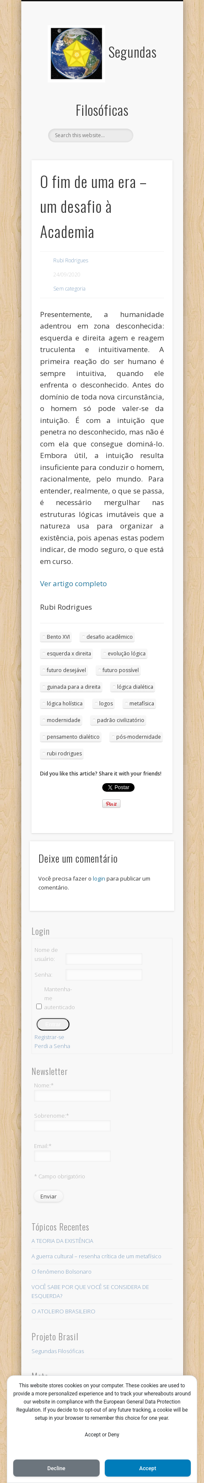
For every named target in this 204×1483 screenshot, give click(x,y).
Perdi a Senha (52, 1046)
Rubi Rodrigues (70, 260)
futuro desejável (66, 670)
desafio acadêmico (109, 636)
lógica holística (65, 703)
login (99, 878)
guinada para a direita (74, 686)
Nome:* (44, 1085)
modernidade (63, 720)
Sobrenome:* (51, 1115)
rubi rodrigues (64, 753)
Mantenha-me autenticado (59, 998)
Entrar (52, 1024)
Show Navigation (151, 76)
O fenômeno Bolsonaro (62, 1271)
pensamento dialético (73, 736)
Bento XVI (58, 636)
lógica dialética (135, 686)
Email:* (43, 1146)
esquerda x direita (69, 653)
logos (106, 703)
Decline (56, 1468)
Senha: (43, 974)
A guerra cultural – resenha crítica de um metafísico (96, 1256)
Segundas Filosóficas (58, 1351)
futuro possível (121, 670)
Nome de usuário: (46, 954)
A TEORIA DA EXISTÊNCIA (62, 1241)
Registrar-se (49, 1037)
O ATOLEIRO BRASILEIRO (63, 1311)
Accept (147, 1468)
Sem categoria (69, 288)
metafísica (141, 703)
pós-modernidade (138, 736)
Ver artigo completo (73, 583)
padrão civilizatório (120, 720)
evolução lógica (127, 653)
